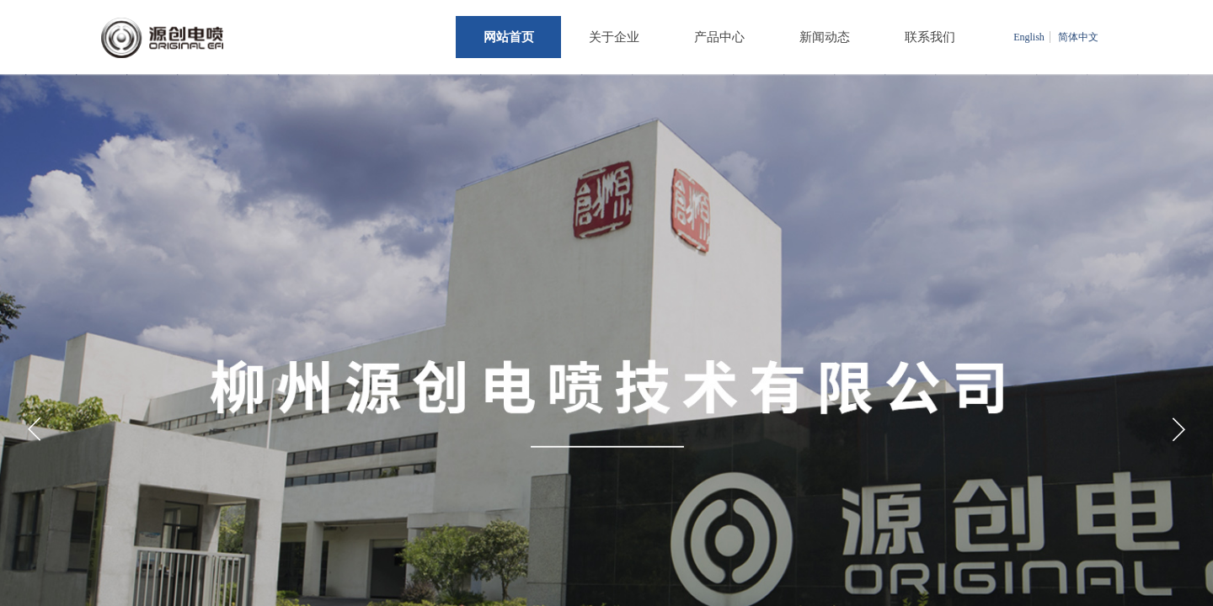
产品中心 (719, 37)
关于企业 (614, 37)
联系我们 (930, 37)
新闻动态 (824, 37)
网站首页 (509, 37)
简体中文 (1078, 37)
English (1029, 37)
